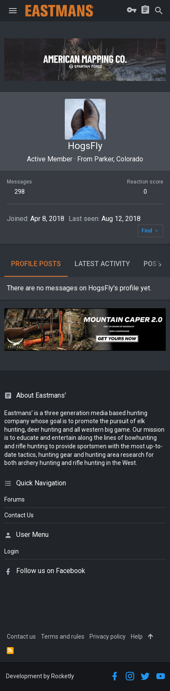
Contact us (21, 636)
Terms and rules (62, 636)
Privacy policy (107, 636)
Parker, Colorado (118, 159)
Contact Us (19, 515)
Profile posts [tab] (36, 264)
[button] (12, 11)
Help (137, 636)
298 (19, 191)
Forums (14, 499)
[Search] (159, 10)
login (11, 551)
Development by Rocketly (40, 676)
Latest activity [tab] (102, 264)
